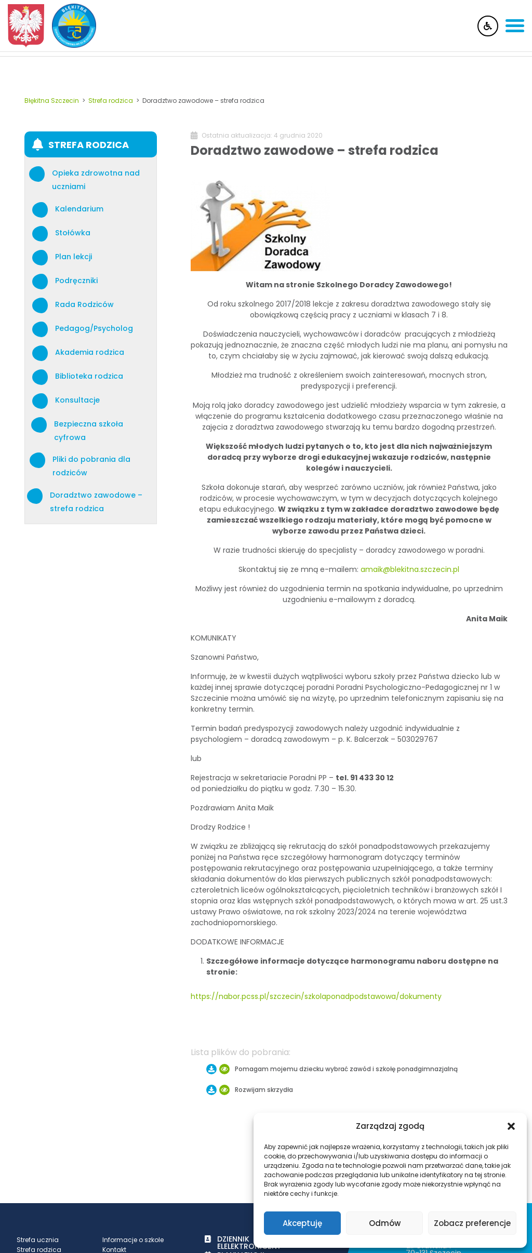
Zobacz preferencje (472, 1223)
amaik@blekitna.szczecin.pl (410, 569)
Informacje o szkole (133, 1239)
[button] (511, 1126)
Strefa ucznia (38, 1239)
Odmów (385, 1223)
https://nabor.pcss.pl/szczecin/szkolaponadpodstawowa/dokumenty (316, 996)
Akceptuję (302, 1223)
